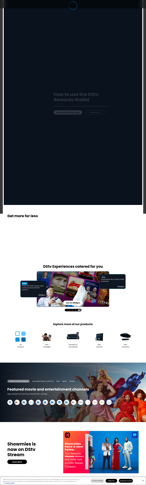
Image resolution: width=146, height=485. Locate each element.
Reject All (111, 481)
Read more (39, 112)
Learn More (17, 462)
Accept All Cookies (126, 481)
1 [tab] (70, 310)
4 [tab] (79, 310)
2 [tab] (72, 310)
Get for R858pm (73, 303)
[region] (73, 481)
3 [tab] (75, 310)
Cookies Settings (97, 481)
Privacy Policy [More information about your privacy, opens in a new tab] (10, 483)
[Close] (143, 480)
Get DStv (17, 112)
